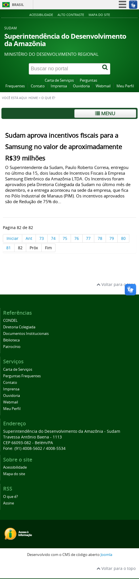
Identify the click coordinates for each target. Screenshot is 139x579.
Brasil (18, 4)
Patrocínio (12, 346)
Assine (8, 503)
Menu (105, 113)
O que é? (10, 496)
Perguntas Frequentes (22, 376)
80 (123, 238)
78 (100, 238)
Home (33, 98)
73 (41, 238)
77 (88, 238)
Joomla (106, 554)
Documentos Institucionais (26, 333)
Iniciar (13, 238)
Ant (29, 238)
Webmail (103, 86)
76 (76, 238)
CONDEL (10, 320)
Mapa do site (99, 15)
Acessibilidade (41, 15)
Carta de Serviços (59, 80)
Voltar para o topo (116, 284)
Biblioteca (11, 340)
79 (111, 238)
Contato (38, 86)
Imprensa (59, 86)
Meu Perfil (125, 86)
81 (8, 247)
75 (65, 238)
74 (53, 238)
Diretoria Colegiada (19, 327)
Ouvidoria (81, 86)
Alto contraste (71, 15)
